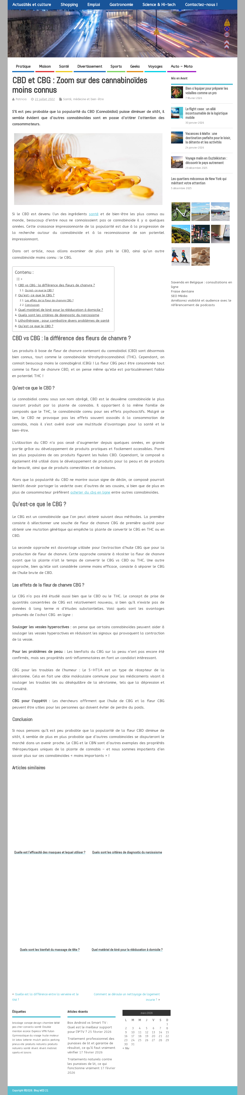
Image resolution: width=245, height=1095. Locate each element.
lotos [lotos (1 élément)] (19, 1039)
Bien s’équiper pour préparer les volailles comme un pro (206, 90)
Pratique (23, 66)
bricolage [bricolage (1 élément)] (17, 1022)
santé (94, 214)
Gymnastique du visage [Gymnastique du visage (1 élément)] (26, 1035)
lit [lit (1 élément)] (13, 1039)
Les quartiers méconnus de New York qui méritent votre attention (198, 180)
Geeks (135, 66)
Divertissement (89, 66)
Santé (64, 66)
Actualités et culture (31, 4)
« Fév (125, 1048)
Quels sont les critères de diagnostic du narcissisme (58, 315)
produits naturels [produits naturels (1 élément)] (36, 1044)
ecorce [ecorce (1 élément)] (27, 1031)
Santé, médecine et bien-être (83, 99)
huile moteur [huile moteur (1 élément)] (50, 1035)
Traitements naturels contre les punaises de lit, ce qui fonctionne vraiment (89, 1063)
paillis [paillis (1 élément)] (46, 1039)
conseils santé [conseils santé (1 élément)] (32, 1027)
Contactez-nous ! (201, 4)
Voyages (155, 66)
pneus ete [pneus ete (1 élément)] (18, 1044)
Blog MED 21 (36, 27)
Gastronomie (121, 4)
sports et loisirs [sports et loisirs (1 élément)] (21, 1052)
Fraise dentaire (182, 291)
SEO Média (179, 296)
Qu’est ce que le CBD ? (35, 326)
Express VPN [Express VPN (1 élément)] (39, 1031)
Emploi (93, 4)
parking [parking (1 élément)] (55, 1039)
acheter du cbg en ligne (90, 492)
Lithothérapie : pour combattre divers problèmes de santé (63, 321)
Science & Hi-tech (159, 4)
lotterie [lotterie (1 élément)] (27, 1039)
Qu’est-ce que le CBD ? (39, 290)
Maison (45, 66)
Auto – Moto (182, 66)
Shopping (69, 4)
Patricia (21, 99)
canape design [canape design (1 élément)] (33, 1022)
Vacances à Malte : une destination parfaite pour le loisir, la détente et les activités (208, 137)
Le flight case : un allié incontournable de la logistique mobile (206, 113)
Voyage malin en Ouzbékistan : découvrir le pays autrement (206, 160)
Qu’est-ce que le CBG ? (36, 295)
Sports (116, 66)
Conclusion (32, 305)
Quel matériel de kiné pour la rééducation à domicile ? (60, 310)
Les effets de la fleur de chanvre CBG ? (49, 300)
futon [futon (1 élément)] (51, 1031)
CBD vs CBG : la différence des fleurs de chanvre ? (56, 285)
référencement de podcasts (193, 305)
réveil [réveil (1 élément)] (34, 1048)
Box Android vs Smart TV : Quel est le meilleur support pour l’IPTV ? (89, 1027)
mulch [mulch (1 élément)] (37, 1039)
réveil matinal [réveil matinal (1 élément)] (48, 1048)
